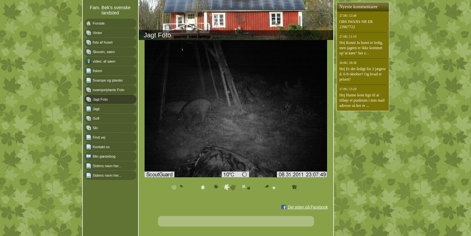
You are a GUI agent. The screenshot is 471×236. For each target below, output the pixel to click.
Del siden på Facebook (308, 207)
